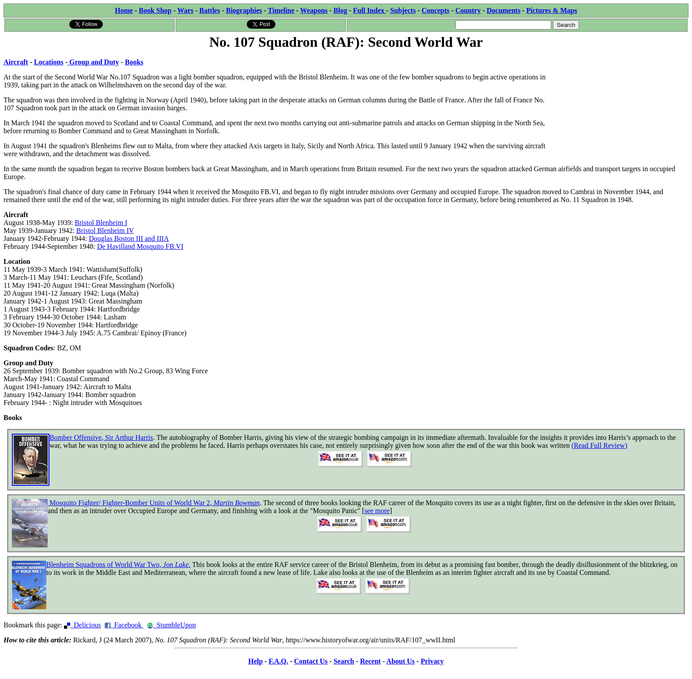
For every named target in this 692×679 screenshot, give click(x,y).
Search (344, 661)
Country (468, 10)
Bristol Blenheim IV (105, 230)
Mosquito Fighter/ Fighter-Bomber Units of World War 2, (154, 502)
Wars (185, 10)
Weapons (313, 10)
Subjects (403, 10)
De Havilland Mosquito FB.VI (140, 246)
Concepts (435, 10)
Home (124, 10)
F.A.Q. (278, 661)
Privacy (432, 661)
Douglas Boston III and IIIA (129, 238)
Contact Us (310, 661)
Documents (503, 10)
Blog (340, 10)
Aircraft (16, 62)
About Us (400, 661)
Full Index (369, 10)
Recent (370, 661)
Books (134, 62)
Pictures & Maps (552, 10)
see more (377, 510)
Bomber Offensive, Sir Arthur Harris (101, 437)
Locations (49, 62)
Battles (209, 10)
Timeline (281, 10)
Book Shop (155, 10)
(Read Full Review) (599, 445)
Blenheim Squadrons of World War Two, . (118, 564)
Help (255, 661)
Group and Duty (93, 62)
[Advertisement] (622, 107)
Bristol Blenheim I (101, 222)
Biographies (244, 10)
